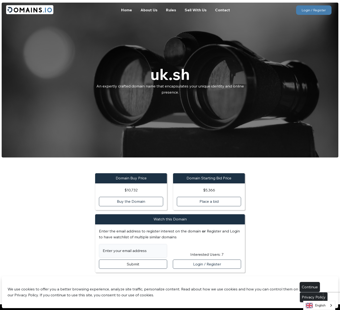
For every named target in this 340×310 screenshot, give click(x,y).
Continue (310, 287)
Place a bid (209, 201)
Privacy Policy (314, 297)
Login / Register (314, 10)
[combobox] (319, 305)
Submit (133, 264)
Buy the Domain (131, 201)
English (316, 305)
